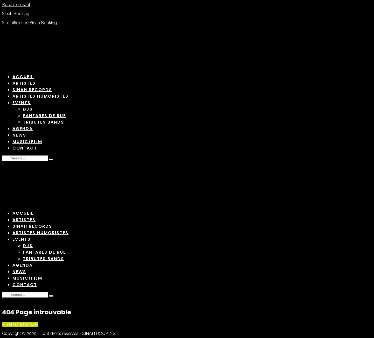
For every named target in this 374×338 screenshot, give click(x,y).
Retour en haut (16, 4)
